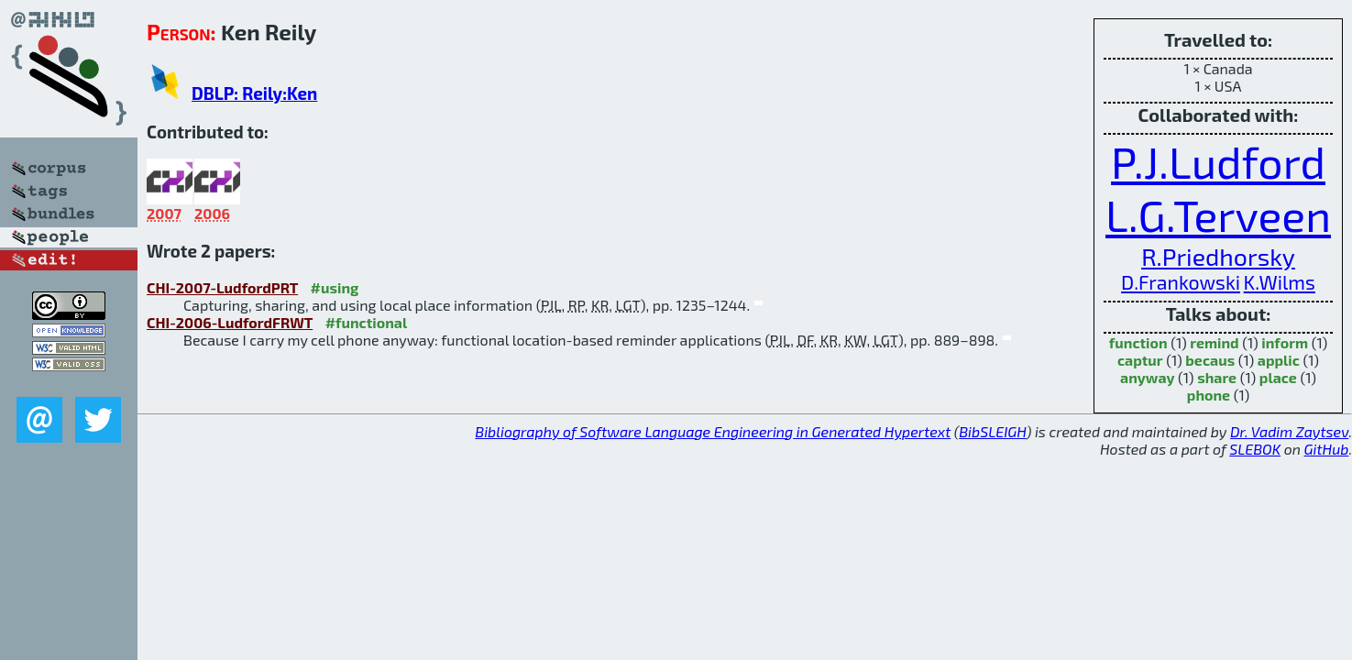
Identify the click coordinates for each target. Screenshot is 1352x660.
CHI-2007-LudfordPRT (222, 287)
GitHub (1326, 448)
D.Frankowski (1180, 281)
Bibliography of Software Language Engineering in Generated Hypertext (713, 431)
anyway (1147, 377)
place (1278, 377)
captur (1140, 359)
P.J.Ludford (1218, 161)
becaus (1210, 359)
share (1217, 377)
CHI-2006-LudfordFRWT (230, 322)
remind (1214, 342)
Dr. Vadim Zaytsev (1289, 431)
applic (1279, 359)
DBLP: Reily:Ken (254, 93)
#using (335, 287)
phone (1208, 394)
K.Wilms (1279, 281)
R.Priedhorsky (1218, 255)
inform (1284, 342)
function (1138, 342)
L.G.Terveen (1218, 214)
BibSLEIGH (992, 431)
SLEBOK (1255, 448)
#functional (366, 322)
